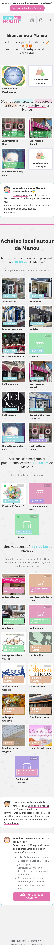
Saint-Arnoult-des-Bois (37, 559)
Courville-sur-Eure (14, 559)
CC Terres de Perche (38, 805)
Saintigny (38, 475)
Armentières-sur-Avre (15, 562)
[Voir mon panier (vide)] (40, 20)
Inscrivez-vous (20, 194)
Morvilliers (16, 475)
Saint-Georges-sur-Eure (27, 565)
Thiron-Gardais (35, 562)
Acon (47, 562)
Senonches (45, 270)
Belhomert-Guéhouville (26, 270)
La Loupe (8, 270)
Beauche (27, 475)
